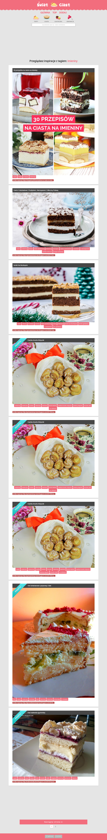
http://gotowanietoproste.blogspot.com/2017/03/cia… (39, 412)
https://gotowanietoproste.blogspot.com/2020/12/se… (39, 330)
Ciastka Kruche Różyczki (36, 340)
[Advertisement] (53, 42)
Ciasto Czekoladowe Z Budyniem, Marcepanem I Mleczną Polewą (35, 190)
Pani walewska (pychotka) (36, 713)
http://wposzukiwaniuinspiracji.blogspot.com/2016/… (38, 703)
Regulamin (49, 836)
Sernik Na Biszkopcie (20, 265)
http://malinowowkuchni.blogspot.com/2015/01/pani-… (39, 782)
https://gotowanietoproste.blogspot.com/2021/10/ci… (39, 255)
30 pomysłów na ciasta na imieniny (25, 70)
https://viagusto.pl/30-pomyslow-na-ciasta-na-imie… (38, 180)
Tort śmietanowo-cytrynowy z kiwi (39, 586)
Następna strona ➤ (53, 822)
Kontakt (58, 836)
